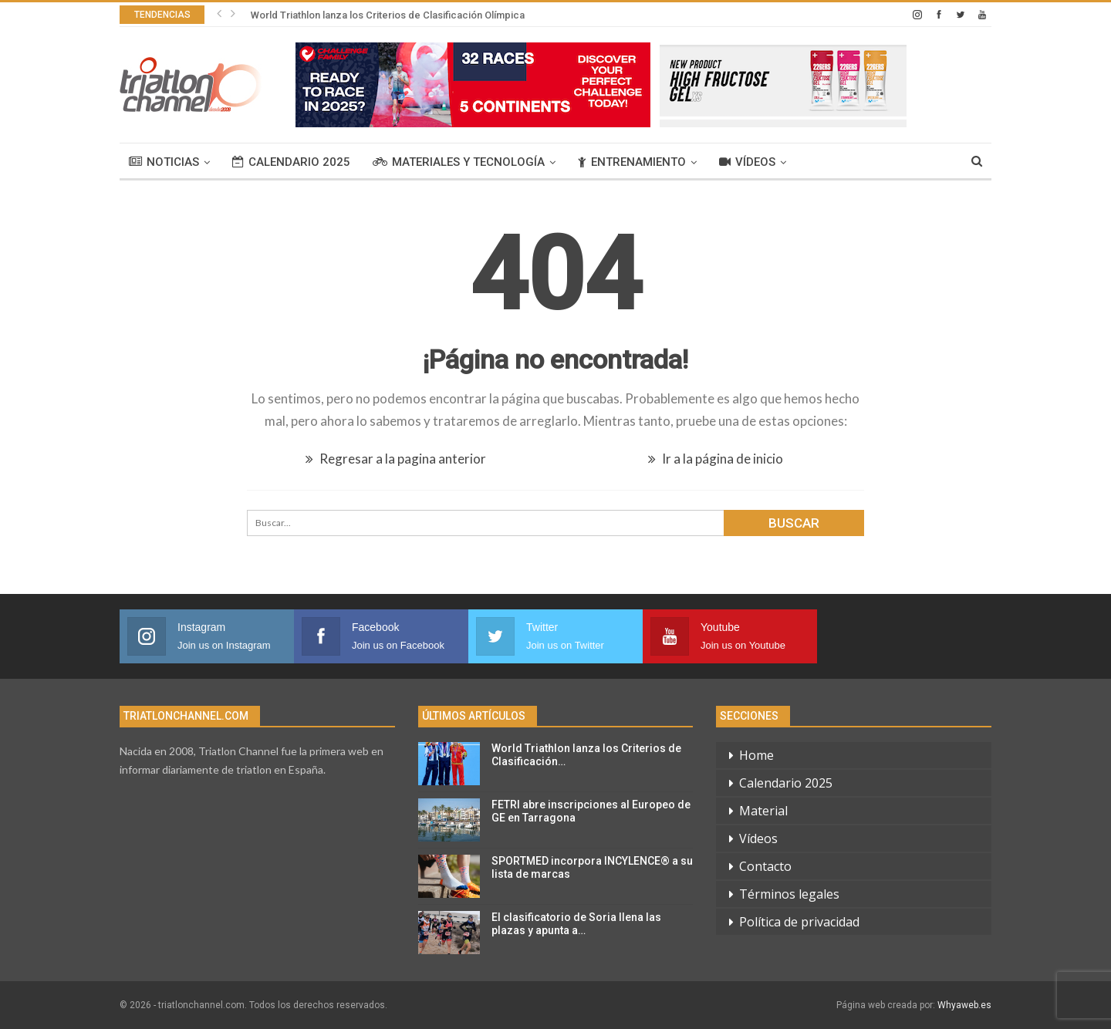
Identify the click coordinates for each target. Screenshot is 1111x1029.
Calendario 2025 (291, 162)
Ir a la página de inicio (715, 458)
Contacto (765, 866)
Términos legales (789, 894)
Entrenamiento (632, 162)
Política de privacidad (799, 921)
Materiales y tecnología (459, 162)
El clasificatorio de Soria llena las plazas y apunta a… (576, 923)
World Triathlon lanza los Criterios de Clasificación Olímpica (388, 15)
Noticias (164, 162)
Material (763, 810)
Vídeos (747, 162)
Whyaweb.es (964, 1005)
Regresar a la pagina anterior (396, 458)
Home (756, 755)
